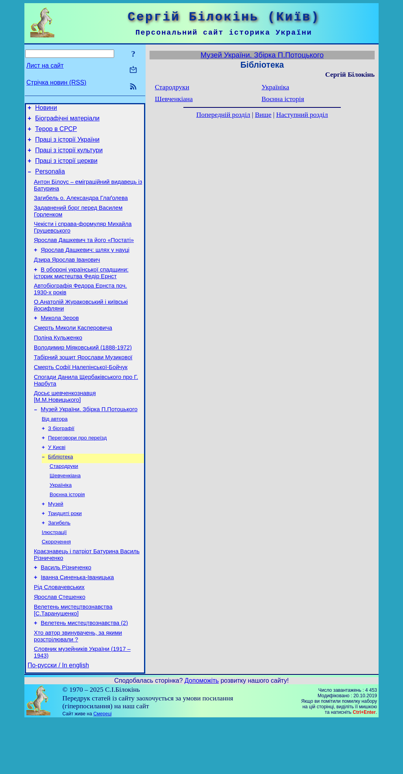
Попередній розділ (223, 114)
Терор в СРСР (56, 132)
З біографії (61, 461)
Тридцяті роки (65, 553)
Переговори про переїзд (77, 471)
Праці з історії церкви (66, 167)
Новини (46, 108)
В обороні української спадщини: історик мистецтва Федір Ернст (81, 290)
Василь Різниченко (66, 611)
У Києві (56, 481)
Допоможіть (202, 734)
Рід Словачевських (59, 633)
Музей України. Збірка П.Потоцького (89, 440)
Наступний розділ (302, 114)
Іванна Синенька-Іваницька (77, 622)
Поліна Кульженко (58, 361)
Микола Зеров (60, 339)
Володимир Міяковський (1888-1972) (83, 372)
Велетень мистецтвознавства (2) (84, 673)
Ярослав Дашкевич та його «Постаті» (84, 254)
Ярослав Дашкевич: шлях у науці (85, 265)
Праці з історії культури (69, 156)
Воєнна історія (67, 532)
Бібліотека (60, 491)
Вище (263, 114)
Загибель (59, 563)
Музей (55, 542)
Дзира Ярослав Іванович (67, 276)
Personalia (50, 179)
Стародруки (64, 501)
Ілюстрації (54, 573)
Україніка (61, 522)
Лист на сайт (45, 65)
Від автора (55, 450)
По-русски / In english (58, 718)
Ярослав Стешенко (59, 644)
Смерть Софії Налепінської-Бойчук (81, 394)
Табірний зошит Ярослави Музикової (83, 383)
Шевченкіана (65, 512)
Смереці (102, 767)
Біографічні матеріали (67, 120)
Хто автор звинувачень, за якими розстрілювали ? (78, 687)
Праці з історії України (67, 144)
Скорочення (56, 583)
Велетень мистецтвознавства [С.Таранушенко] (73, 658)
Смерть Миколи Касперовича (73, 350)
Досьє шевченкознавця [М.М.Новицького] (65, 425)
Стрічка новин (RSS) (56, 82)
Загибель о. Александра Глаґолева (81, 208)
